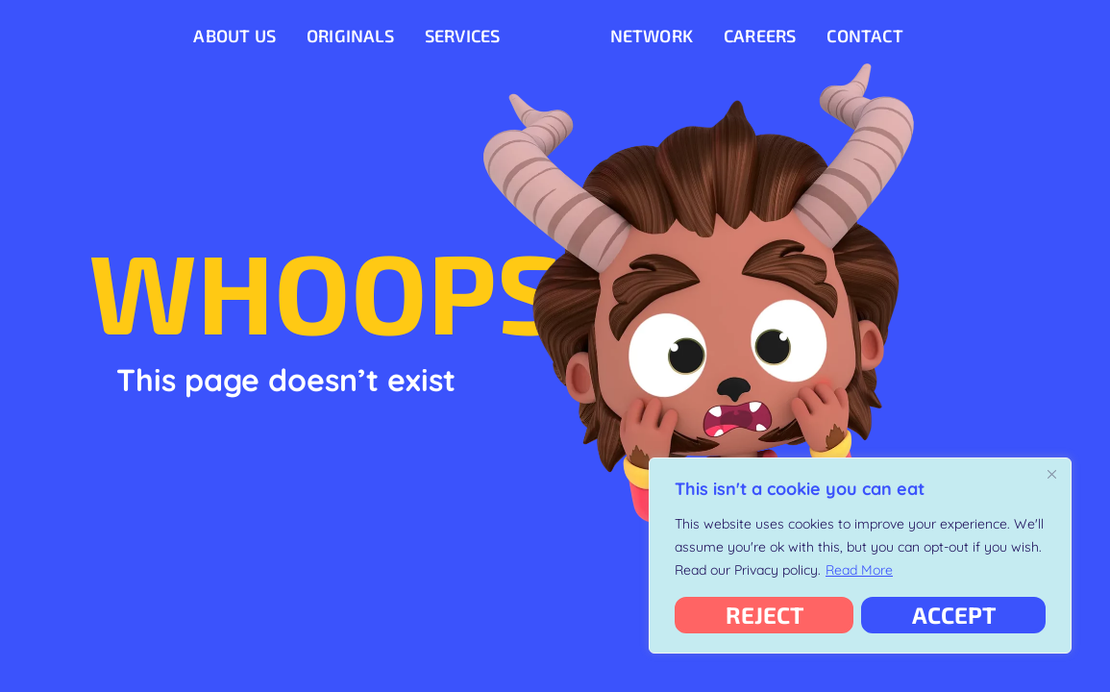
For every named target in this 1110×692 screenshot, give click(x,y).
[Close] (1051, 473)
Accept (954, 615)
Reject (764, 615)
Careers (760, 35)
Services (463, 35)
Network (651, 35)
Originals (350, 35)
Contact (864, 35)
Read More (859, 570)
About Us (234, 35)
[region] (860, 555)
